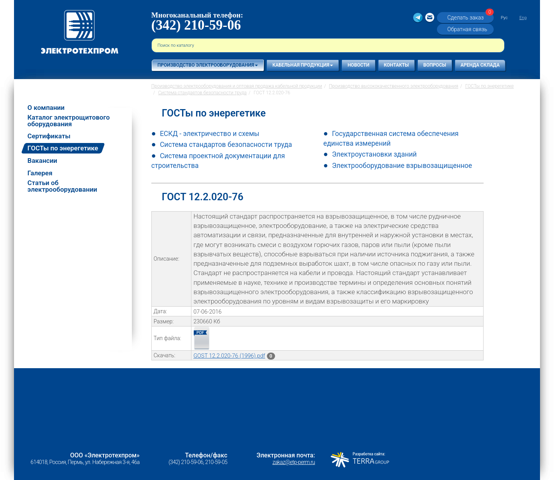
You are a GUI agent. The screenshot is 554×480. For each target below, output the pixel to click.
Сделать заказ (469, 17)
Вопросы (434, 65)
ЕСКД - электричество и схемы (209, 134)
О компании (46, 107)
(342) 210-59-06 (196, 25)
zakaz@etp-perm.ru (293, 462)
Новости (358, 65)
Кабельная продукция (302, 65)
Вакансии (42, 160)
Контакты (396, 65)
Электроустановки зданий (374, 154)
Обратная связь (467, 29)
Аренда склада (480, 65)
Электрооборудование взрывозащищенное (402, 165)
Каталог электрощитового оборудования (69, 120)
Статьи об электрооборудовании (62, 186)
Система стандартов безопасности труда (226, 144)
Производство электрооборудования (208, 65)
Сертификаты (49, 136)
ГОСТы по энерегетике (63, 148)
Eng (522, 17)
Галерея (40, 173)
